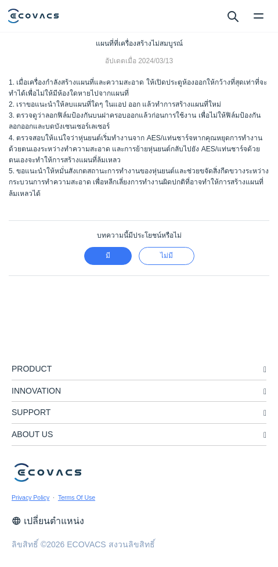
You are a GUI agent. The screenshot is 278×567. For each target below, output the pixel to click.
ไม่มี (166, 256)
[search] (232, 16)
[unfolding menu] (265, 369)
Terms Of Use (76, 497)
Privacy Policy (30, 497)
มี (108, 256)
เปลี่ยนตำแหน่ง (48, 521)
